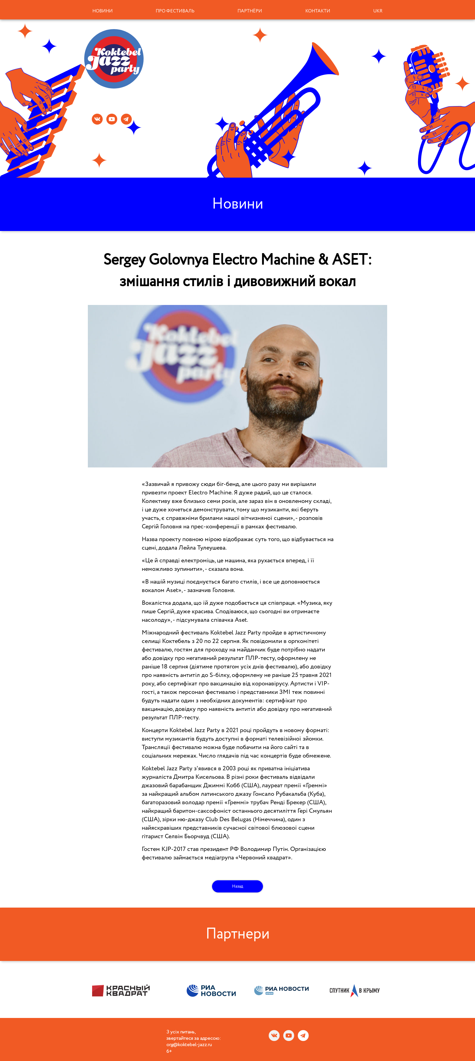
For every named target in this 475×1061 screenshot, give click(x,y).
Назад (237, 886)
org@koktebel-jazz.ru (189, 1045)
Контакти (317, 11)
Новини (102, 11)
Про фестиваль (175, 11)
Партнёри (250, 11)
